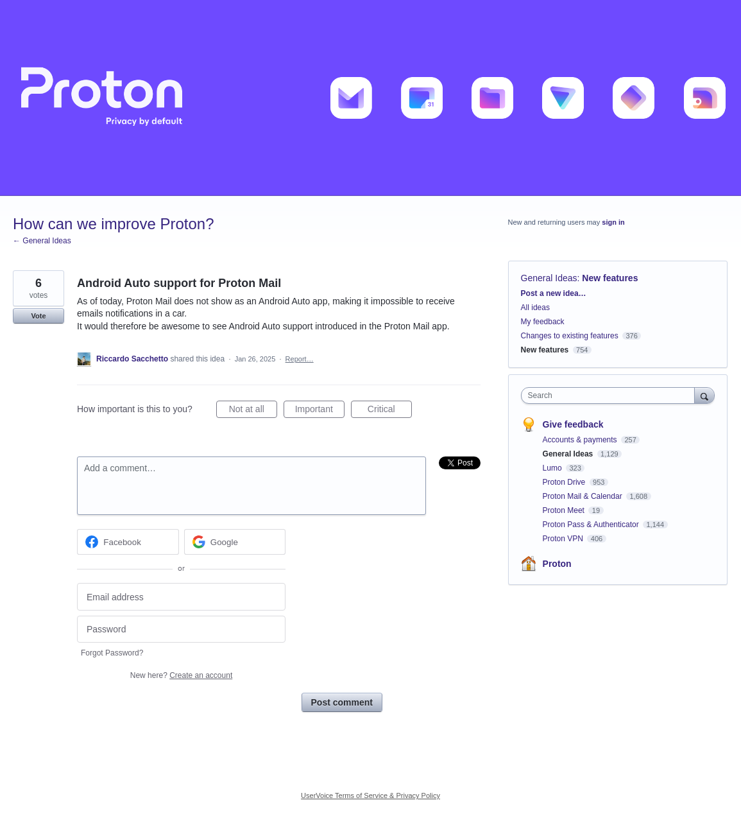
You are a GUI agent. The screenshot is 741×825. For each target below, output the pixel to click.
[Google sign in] (235, 542)
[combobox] (611, 395)
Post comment (342, 702)
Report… (299, 359)
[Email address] (181, 597)
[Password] (181, 629)
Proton (557, 564)
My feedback (543, 321)
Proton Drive (565, 482)
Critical (390, 411)
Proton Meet (565, 510)
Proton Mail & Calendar (583, 496)
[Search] (704, 395)
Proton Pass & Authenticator (592, 524)
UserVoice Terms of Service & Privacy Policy (370, 795)
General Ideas (549, 278)
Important (320, 411)
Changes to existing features (569, 335)
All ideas (535, 307)
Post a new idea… (553, 293)
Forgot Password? (112, 652)
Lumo (553, 468)
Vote (38, 316)
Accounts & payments (581, 439)
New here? (181, 675)
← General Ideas (42, 240)
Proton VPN (564, 538)
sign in (613, 222)
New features (610, 278)
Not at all (253, 411)
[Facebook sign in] (128, 542)
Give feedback (573, 424)
